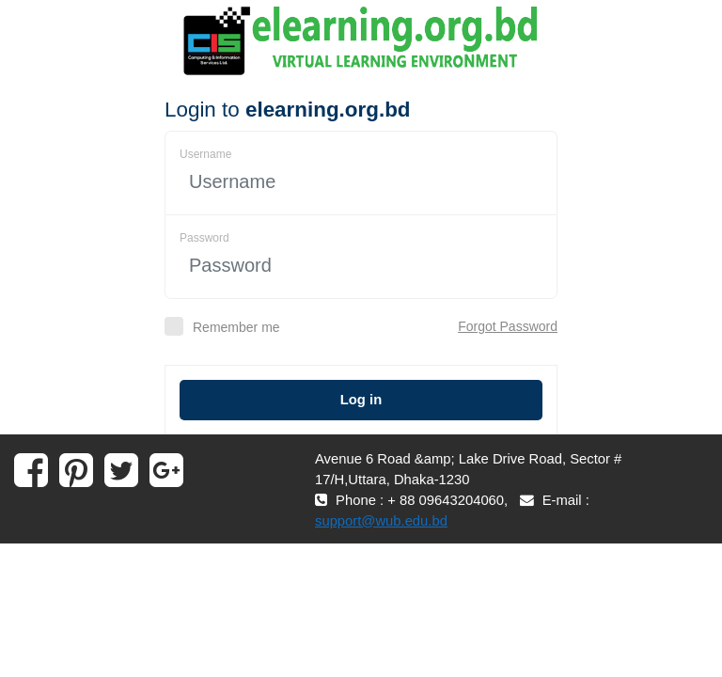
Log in (361, 399)
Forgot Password (507, 326)
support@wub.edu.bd (381, 520)
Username (205, 154)
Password (204, 237)
